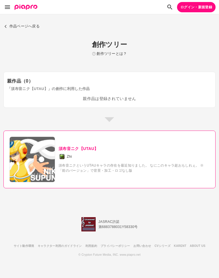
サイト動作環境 (24, 245)
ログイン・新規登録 (196, 7)
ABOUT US (198, 245)
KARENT (180, 245)
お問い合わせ (142, 245)
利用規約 (91, 245)
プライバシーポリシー (115, 245)
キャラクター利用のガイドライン (60, 245)
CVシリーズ (162, 245)
